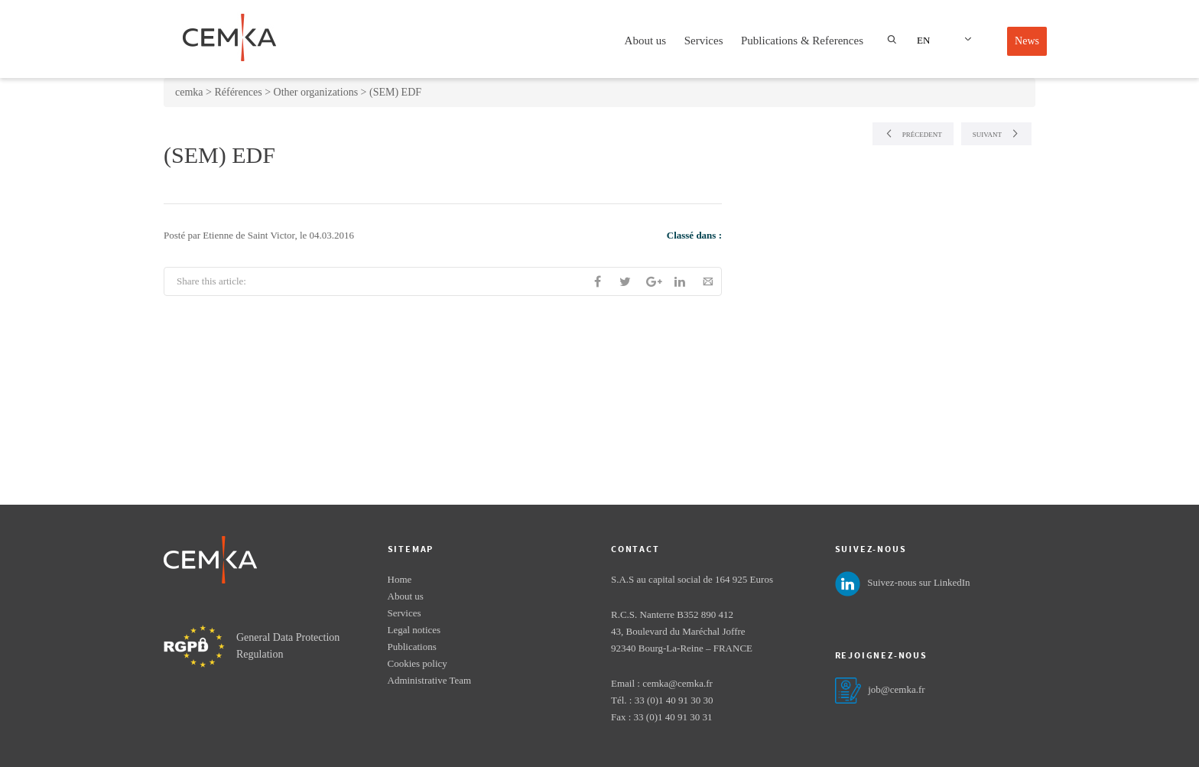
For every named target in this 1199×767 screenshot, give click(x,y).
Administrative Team (430, 680)
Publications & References (802, 40)
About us (646, 40)
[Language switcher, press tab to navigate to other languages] (941, 39)
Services (703, 40)
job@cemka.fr (896, 689)
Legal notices (414, 629)
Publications (412, 646)
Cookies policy (417, 663)
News (1027, 41)
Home (400, 579)
